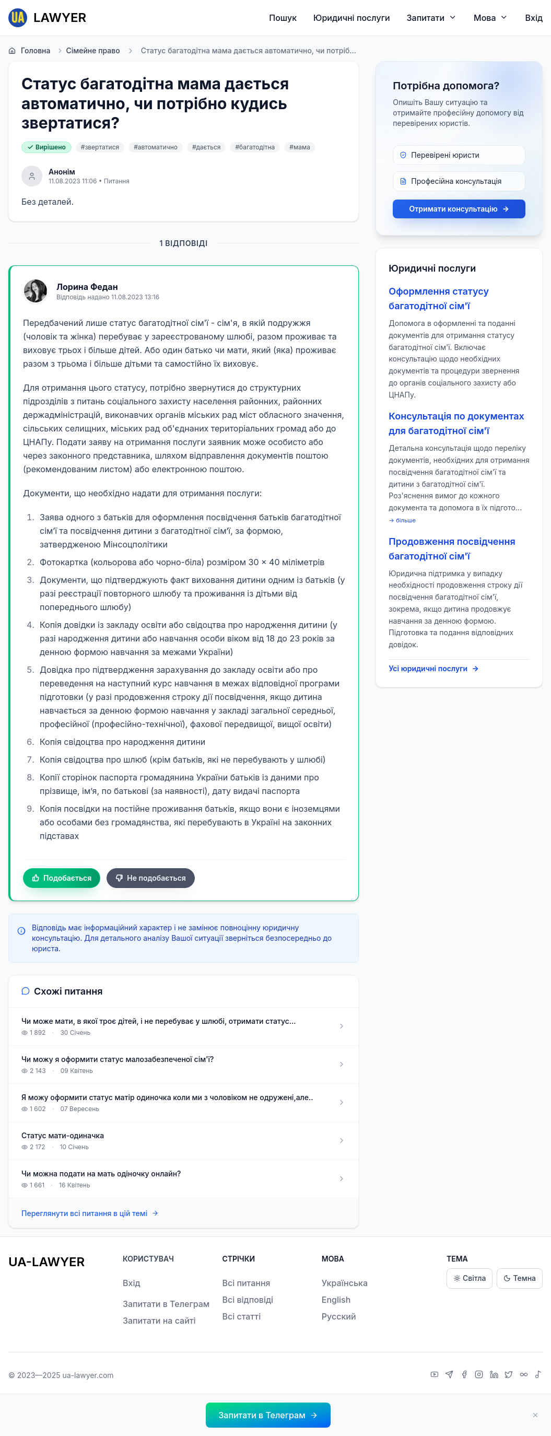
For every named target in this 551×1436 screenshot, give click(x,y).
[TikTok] (538, 1375)
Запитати (432, 17)
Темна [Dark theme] (519, 1278)
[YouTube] (435, 1375)
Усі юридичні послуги (434, 668)
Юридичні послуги (351, 18)
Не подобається (150, 878)
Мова (491, 17)
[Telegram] (450, 1375)
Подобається (61, 878)
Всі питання (246, 1283)
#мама (299, 147)
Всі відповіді (247, 1299)
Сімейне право (88, 50)
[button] (268, 1415)
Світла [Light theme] (469, 1278)
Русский (339, 1316)
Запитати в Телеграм (166, 1304)
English (336, 1299)
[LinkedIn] (495, 1375)
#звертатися (100, 147)
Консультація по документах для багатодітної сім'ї (456, 423)
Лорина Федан (87, 287)
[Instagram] (480, 1375)
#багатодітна (255, 147)
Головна (29, 50)
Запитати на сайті (159, 1320)
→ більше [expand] (402, 520)
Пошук (283, 18)
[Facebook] (465, 1375)
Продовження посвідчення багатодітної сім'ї (452, 549)
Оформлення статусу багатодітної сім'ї (439, 298)
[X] (510, 1375)
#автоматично (156, 147)
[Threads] (525, 1375)
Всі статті (241, 1316)
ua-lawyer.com (87, 1375)
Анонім (62, 171)
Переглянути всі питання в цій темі (90, 1213)
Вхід (534, 18)
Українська (345, 1283)
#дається (206, 147)
